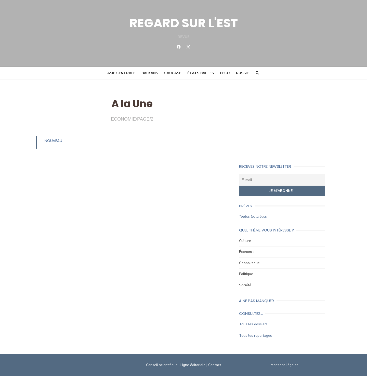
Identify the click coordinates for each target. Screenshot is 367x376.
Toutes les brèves (253, 216)
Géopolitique (249, 263)
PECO (225, 73)
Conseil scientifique (162, 364)
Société (245, 285)
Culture (245, 240)
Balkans (149, 73)
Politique (246, 273)
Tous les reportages (255, 335)
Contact (214, 364)
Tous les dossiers (253, 324)
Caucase (172, 73)
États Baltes (200, 73)
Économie (247, 251)
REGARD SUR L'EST (183, 23)
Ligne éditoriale (192, 364)
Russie (242, 73)
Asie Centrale (121, 73)
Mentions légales (284, 364)
